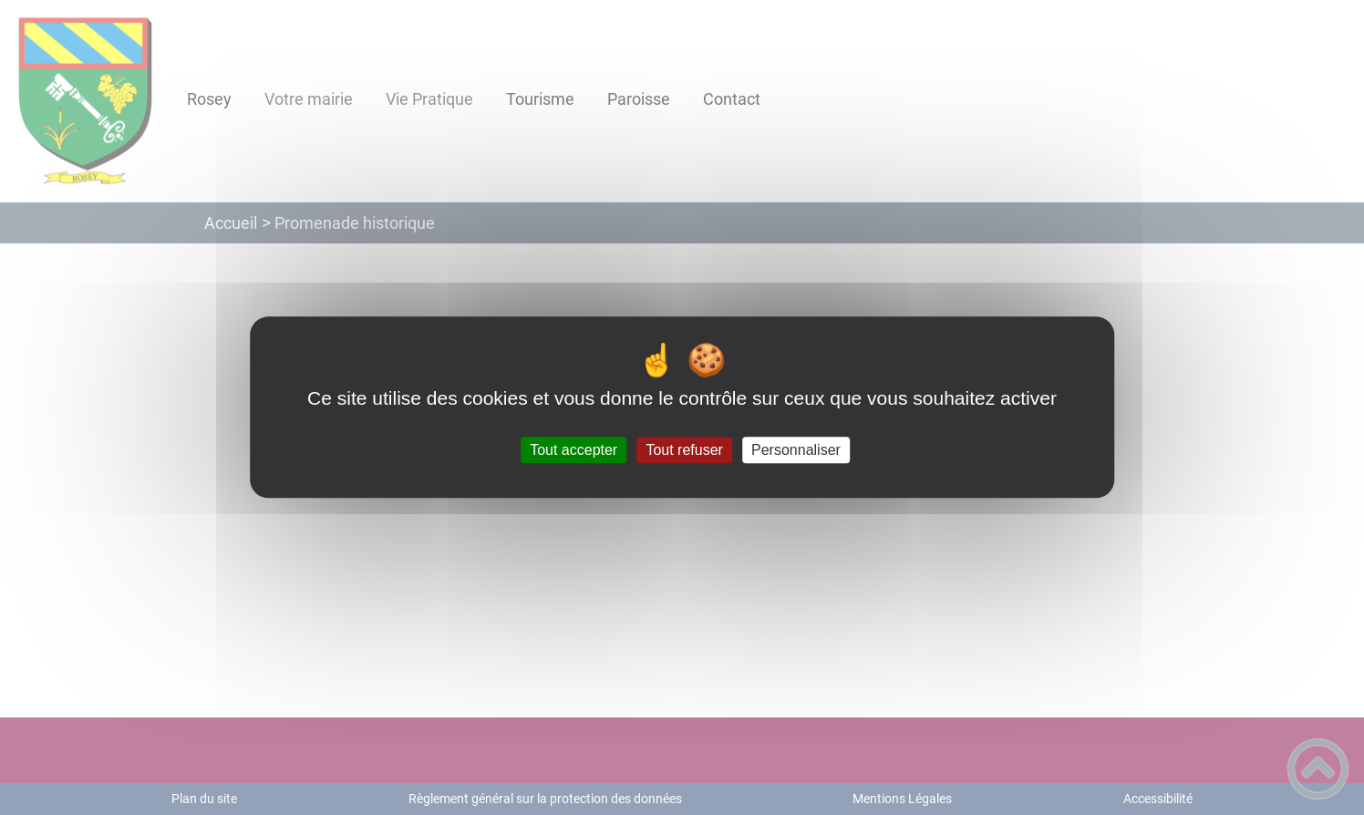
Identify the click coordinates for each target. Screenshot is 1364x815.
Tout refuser (684, 450)
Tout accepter (573, 450)
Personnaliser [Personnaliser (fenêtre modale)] (796, 450)
